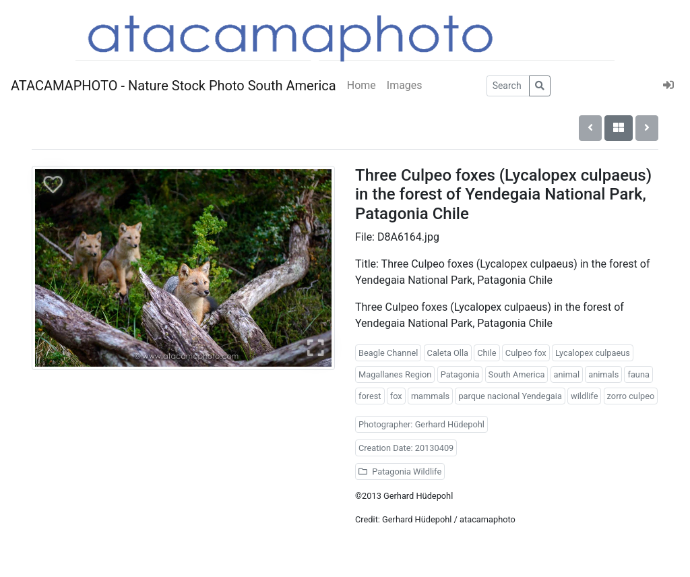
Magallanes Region (394, 374)
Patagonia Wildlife (399, 471)
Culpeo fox (525, 353)
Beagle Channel (388, 353)
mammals (430, 396)
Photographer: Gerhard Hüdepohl (421, 424)
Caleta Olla (448, 353)
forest (369, 396)
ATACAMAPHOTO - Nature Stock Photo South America (173, 86)
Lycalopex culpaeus (592, 353)
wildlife (584, 396)
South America (517, 374)
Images (404, 85)
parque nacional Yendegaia (509, 396)
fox (396, 396)
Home (361, 85)
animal (566, 374)
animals (603, 374)
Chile (486, 353)
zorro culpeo (631, 396)
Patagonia (460, 374)
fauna (638, 374)
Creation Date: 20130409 (405, 448)
